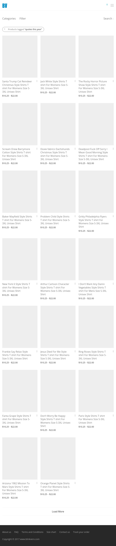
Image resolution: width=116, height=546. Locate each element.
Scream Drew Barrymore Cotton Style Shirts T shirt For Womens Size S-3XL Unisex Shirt (16, 154)
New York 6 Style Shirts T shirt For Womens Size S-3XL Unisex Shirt (16, 287)
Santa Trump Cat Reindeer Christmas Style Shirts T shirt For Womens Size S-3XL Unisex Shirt (17, 86)
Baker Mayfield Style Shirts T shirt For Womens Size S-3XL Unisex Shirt (17, 220)
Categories (9, 18)
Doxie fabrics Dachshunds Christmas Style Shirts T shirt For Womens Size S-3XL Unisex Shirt (55, 154)
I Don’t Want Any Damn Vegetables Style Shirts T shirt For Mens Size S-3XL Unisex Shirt (93, 289)
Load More (58, 511)
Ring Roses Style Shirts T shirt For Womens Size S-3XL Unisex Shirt (92, 355)
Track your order (81, 532)
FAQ (16, 532)
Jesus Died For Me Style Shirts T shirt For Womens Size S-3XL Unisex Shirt (54, 355)
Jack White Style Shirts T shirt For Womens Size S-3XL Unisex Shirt (54, 85)
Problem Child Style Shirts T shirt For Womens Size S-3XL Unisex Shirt (55, 220)
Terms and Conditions (32, 532)
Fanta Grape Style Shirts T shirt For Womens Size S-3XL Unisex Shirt (16, 419)
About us (6, 532)
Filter (22, 18)
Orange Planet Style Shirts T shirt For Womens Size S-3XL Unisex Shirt (55, 487)
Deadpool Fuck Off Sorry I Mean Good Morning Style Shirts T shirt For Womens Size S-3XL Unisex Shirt (93, 154)
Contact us (64, 532)
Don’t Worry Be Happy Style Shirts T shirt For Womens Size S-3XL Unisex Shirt (55, 421)
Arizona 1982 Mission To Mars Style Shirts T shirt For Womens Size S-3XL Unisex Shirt (16, 488)
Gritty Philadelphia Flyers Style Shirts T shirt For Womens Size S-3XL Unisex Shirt (94, 221)
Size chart (51, 532)
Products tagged (25, 29)
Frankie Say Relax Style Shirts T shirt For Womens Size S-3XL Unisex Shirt (16, 355)
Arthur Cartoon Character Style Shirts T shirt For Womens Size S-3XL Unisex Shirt (55, 289)
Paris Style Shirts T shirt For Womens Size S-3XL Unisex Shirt (92, 419)
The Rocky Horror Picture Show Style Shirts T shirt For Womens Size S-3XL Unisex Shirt (93, 86)
